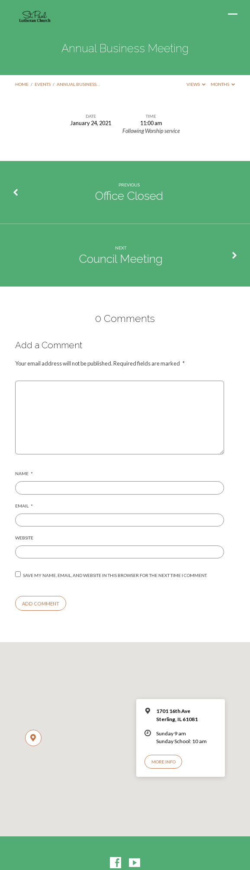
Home (22, 84)
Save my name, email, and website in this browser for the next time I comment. (115, 575)
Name (24, 473)
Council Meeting (121, 258)
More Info (163, 761)
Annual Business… (78, 84)
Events (43, 84)
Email (24, 505)
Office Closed (129, 195)
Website (24, 537)
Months (223, 84)
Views (196, 84)
